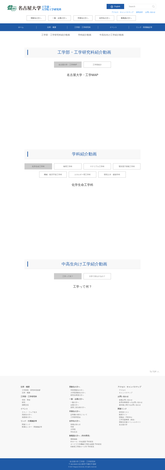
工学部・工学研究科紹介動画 (55, 35)
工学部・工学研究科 (82, 27)
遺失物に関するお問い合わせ (130, 405)
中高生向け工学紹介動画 (112, 35)
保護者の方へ (27, 417)
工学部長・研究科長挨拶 (31, 390)
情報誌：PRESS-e (125, 417)
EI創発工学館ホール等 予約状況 (82, 447)
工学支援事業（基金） (127, 420)
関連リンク (26, 424)
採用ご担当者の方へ (78, 407)
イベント (113, 27)
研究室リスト (124, 412)
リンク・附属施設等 (144, 27)
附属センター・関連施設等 (32, 427)
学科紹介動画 (84, 35)
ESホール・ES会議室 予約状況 (82, 442)
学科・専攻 (26, 400)
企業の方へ (75, 405)
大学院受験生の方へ (78, 393)
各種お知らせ (76, 424)
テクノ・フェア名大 (29, 412)
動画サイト (123, 415)
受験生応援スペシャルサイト (130, 422)
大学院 (73, 429)
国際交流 (25, 405)
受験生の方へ (36, 18)
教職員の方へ (126, 18)
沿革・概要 (51, 27)
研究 (23, 402)
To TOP (154, 372)
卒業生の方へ (83, 18)
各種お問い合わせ (125, 400)
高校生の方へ (27, 415)
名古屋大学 (123, 425)
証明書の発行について (79, 415)
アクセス (122, 390)
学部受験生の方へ (77, 390)
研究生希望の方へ (77, 395)
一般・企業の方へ (59, 18)
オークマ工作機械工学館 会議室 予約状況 (86, 444)
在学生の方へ (104, 18)
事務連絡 (74, 439)
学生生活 (74, 432)
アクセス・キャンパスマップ (122, 12)
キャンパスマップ (125, 393)
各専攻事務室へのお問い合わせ (130, 402)
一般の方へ (75, 402)
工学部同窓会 (76, 417)
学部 (72, 427)
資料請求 (139, 12)
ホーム (21, 27)
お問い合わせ (150, 12)
